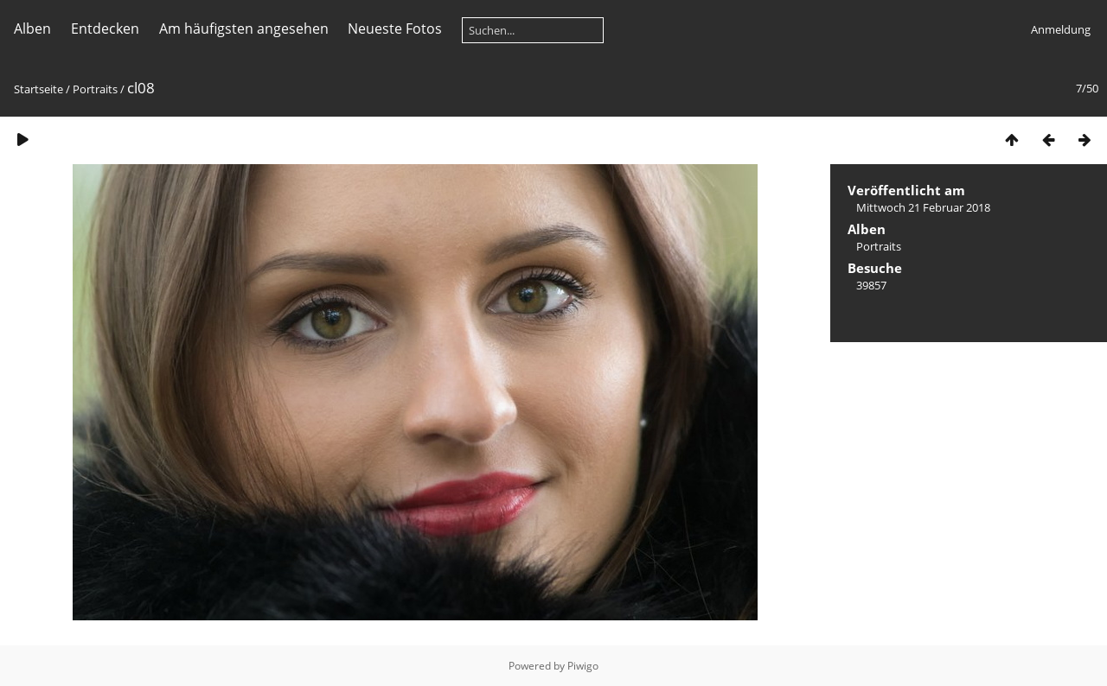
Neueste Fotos (395, 28)
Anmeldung (1061, 29)
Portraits (95, 89)
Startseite (38, 89)
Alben (32, 28)
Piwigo (582, 665)
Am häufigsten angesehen (244, 28)
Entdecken (105, 28)
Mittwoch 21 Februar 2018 (923, 207)
